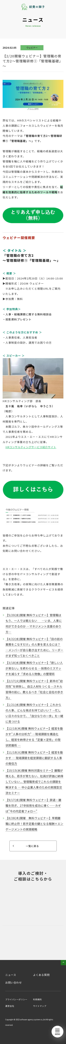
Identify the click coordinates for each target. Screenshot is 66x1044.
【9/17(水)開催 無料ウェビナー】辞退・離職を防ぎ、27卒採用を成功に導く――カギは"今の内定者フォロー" (33, 805)
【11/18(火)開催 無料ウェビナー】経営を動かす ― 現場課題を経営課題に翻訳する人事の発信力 (34, 757)
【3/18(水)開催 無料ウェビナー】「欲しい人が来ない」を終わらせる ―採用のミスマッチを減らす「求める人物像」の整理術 (34, 668)
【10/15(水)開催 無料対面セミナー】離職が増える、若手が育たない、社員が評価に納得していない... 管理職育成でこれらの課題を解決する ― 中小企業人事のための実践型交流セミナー (34, 781)
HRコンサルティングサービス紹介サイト (31, 447)
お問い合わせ (13, 982)
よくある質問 (41, 975)
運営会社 (9, 1005)
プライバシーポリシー (16, 999)
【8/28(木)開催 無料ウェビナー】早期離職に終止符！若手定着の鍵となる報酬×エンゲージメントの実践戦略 (34, 823)
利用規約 (37, 999)
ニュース (10, 975)
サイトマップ (39, 1005)
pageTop (63, 962)
